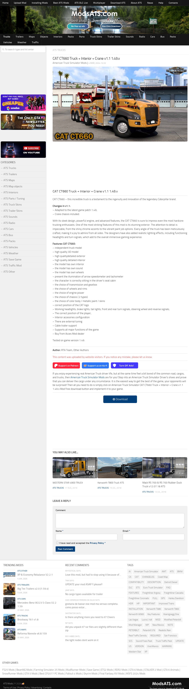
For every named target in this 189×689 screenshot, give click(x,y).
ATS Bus (8, 230)
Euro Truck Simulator (153, 582)
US (130, 641)
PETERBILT (134, 625)
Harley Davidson (176, 593)
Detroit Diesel (170, 577)
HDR (131, 598)
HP (138, 598)
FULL (155, 593)
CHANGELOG (148, 572)
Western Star (135, 646)
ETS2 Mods (107, 664)
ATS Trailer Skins (12, 206)
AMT (164, 566)
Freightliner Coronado (139, 593)
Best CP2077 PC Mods (51, 668)
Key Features (154, 609)
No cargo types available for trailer (84, 589)
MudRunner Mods (75, 664)
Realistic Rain (165, 625)
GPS (163, 593)
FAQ (168, 582)
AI (130, 566)
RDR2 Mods (121, 664)
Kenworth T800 (171, 604)
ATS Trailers (10, 169)
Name (59, 526)
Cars (130, 37)
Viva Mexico (152, 641)
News (135, 3)
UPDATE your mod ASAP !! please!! (83, 579)
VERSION (139, 641)
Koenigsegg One (171, 609)
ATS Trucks (60, 45)
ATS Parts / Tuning (14, 193)
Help (143, 3)
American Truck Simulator (146, 566)
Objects (37, 37)
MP (147, 620)
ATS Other (9, 267)
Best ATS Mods (55, 3)
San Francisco (170, 630)
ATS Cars (8, 224)
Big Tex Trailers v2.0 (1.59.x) (32, 583)
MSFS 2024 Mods (135, 668)
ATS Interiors (10, 187)
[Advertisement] (120, 161)
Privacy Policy (97, 538)
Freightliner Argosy (151, 588)
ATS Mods (8, 678)
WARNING (167, 641)
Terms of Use (9, 682)
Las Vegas (133, 614)
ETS (138, 582)
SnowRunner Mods (12, 668)
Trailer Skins (97, 37)
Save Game (93, 664)
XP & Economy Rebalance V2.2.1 (35, 569)
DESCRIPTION (154, 577)
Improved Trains (166, 598)
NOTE (170, 620)
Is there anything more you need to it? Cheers (90, 612)
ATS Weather (10, 248)
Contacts (154, 3)
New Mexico (158, 620)
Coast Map (163, 572)
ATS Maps (9, 175)
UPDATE (180, 636)
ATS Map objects (12, 181)
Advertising (36, 682)
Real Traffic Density (138, 630)
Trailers (17, 37)
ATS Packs (9, 236)
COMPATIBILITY (136, 577)
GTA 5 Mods (31, 668)
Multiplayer (89, 3)
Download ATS (107, 3)
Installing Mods (35, 3)
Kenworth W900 (136, 609)
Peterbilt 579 (149, 625)
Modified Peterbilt (172, 614)
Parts (69, 37)
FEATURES (134, 588)
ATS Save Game (12, 254)
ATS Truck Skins (12, 200)
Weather (169, 37)
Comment (61, 505)
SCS (130, 636)
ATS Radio (9, 218)
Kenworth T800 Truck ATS (112, 477)
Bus (138, 37)
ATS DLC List (73, 3)
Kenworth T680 (153, 604)
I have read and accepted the (81, 538)
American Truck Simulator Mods (88, 372)
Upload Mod (17, 3)
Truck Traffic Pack (164, 636)
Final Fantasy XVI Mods (111, 668)
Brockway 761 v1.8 (27, 614)
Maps (27, 37)
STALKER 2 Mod (152, 664)
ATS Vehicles (10, 242)
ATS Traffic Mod (12, 261)
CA (130, 572)
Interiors (49, 37)
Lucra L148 (147, 614)
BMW (180, 566)
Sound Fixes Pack (144, 636)
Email (126, 526)
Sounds (111, 37)
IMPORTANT (149, 598)
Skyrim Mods (91, 668)
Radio (121, 37)
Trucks (5, 37)
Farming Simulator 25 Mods (49, 664)
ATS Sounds (10, 212)
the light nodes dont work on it (81, 635)
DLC (130, 582)
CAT (137, 572)
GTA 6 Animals (171, 664)
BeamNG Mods (24, 664)
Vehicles (156, 37)
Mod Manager (135, 620)
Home (5, 3)
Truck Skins (81, 37)
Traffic (180, 37)
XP (146, 646)
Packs (60, 37)
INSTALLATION (136, 604)
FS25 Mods (8, 664)
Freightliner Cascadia (173, 588)
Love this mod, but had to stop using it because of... (93, 569)
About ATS (123, 3)
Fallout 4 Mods (74, 668)
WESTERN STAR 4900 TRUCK (68, 477)
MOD (157, 614)
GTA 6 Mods (135, 664)
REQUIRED (155, 630)
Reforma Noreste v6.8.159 (32, 628)
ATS (172, 566)
